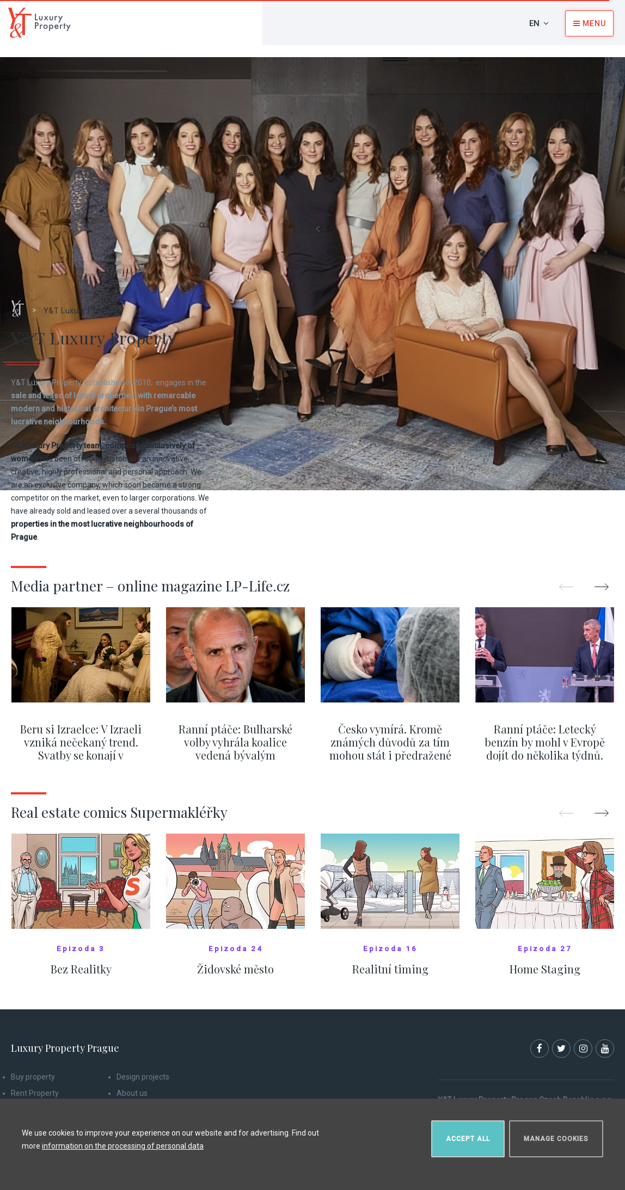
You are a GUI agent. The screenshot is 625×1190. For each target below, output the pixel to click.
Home (21, 304)
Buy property (33, 1076)
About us (132, 1093)
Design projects (143, 1076)
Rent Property (35, 1093)
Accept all (468, 1139)
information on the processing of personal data (123, 1146)
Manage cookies (556, 1139)
